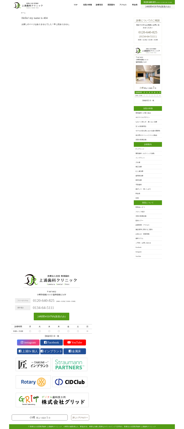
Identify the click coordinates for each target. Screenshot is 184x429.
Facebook (138, 247)
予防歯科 (139, 184)
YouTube (138, 256)
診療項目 (99, 5)
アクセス (123, 5)
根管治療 (139, 180)
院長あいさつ (140, 207)
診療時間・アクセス (142, 225)
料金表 (134, 5)
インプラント (140, 158)
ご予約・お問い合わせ (143, 243)
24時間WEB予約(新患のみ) (51, 316)
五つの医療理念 (141, 126)
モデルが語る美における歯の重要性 (148, 131)
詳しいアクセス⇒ (80, 418)
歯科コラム (139, 238)
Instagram (138, 252)
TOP (75, 5)
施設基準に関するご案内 (144, 229)
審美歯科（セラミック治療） (146, 153)
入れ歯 (138, 162)
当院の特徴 (87, 5)
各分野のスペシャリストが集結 (146, 135)
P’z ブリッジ (140, 149)
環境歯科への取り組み (143, 113)
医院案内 (111, 5)
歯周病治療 (139, 176)
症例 (137, 198)
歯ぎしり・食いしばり (143, 189)
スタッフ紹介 (140, 212)
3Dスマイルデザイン (143, 117)
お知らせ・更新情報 (142, 234)
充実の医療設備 (141, 140)
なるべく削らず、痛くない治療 (146, 122)
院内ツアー (139, 220)
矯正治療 (139, 167)
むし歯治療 (139, 171)
